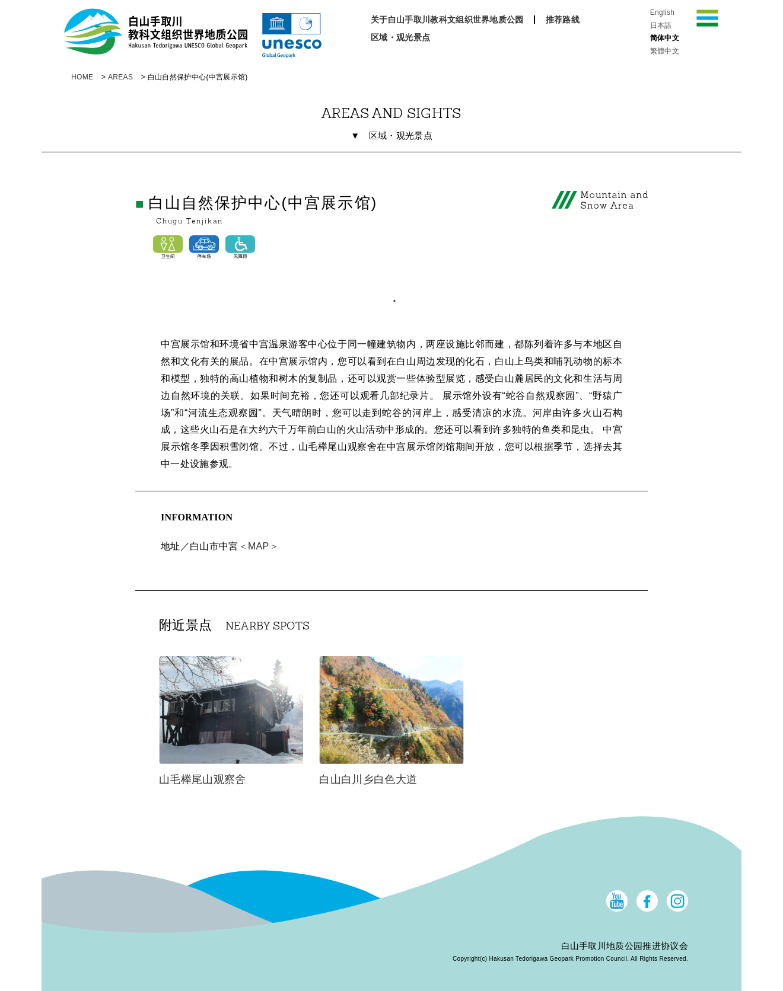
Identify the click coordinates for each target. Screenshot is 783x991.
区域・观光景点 (400, 37)
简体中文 (664, 38)
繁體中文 (664, 51)
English (662, 12)
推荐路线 (563, 19)
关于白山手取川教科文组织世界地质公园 (447, 19)
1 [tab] (391, 298)
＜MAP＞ (258, 546)
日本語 (661, 25)
